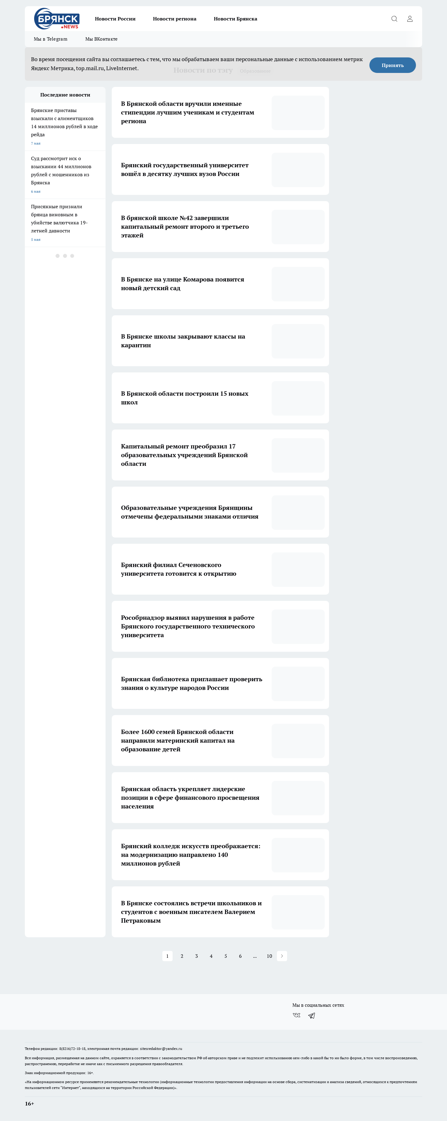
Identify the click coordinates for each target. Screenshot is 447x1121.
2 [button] (182, 956)
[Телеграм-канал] (312, 1015)
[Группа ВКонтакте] (296, 1015)
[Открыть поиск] (394, 18)
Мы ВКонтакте (101, 39)
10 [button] (269, 956)
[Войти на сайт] (410, 18)
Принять (393, 65)
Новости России (115, 19)
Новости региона (174, 19)
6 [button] (240, 956)
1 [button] (167, 956)
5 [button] (225, 956)
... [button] (255, 956)
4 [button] (211, 956)
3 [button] (196, 956)
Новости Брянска (235, 19)
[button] (282, 956)
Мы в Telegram (50, 39)
